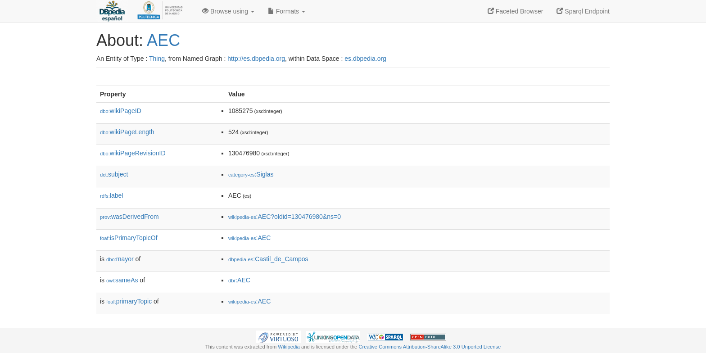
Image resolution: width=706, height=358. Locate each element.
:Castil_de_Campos (268, 259)
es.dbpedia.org (365, 58)
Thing (157, 58)
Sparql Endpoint (583, 11)
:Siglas (250, 174)
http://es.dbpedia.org (256, 58)
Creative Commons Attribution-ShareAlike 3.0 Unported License (429, 346)
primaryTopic (129, 301)
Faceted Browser (515, 11)
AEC (163, 40)
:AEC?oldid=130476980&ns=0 (284, 216)
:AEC (249, 237)
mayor (120, 259)
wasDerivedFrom (129, 216)
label (111, 195)
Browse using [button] (228, 11)
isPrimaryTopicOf (129, 237)
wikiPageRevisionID (133, 153)
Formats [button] (286, 11)
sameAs (122, 280)
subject (114, 174)
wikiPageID (120, 110)
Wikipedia (289, 346)
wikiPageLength (127, 132)
